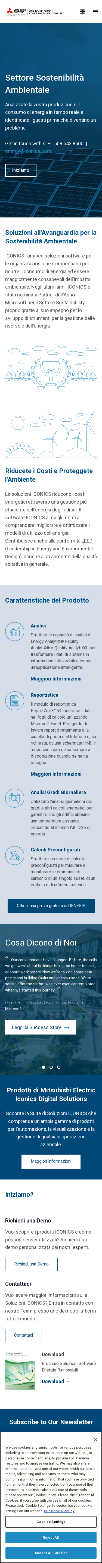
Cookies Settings (50, 1522)
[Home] (38, 11)
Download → (56, 1381)
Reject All (51, 1537)
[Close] (95, 1439)
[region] (51, 1497)
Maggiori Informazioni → (59, 679)
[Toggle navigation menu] (95, 11)
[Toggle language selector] (82, 11)
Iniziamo (20, 170)
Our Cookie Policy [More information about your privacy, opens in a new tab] (59, 1511)
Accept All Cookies (51, 1553)
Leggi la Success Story (41, 1027)
